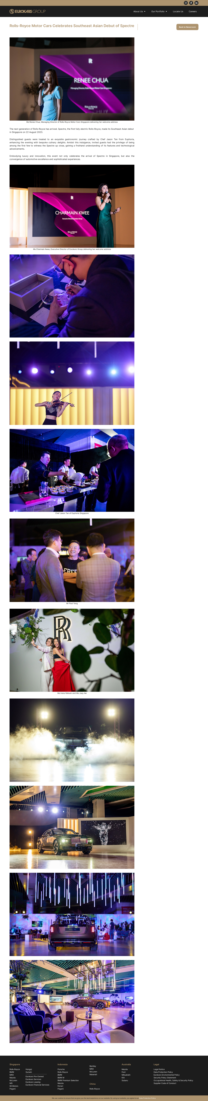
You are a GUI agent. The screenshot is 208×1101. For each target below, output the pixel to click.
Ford (123, 1072)
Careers (193, 11)
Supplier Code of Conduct (165, 1083)
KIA (123, 1077)
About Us (139, 11)
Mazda (13, 1077)
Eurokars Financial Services (37, 1085)
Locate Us (178, 11)
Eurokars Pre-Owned (35, 1076)
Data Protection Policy (163, 1072)
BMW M (61, 1077)
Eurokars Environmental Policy (167, 1075)
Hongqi (29, 1069)
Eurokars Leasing (33, 1082)
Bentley (93, 1066)
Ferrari (60, 1086)
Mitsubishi (126, 1075)
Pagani (13, 1089)
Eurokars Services (33, 1079)
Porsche (61, 1069)
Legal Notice (159, 1069)
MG (11, 1083)
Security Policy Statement (165, 1077)
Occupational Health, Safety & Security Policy (173, 1080)
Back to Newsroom (187, 27)
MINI (12, 1075)
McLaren (13, 1080)
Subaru (125, 1080)
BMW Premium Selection (68, 1080)
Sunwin (29, 1072)
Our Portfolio (159, 11)
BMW (12, 1072)
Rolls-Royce (15, 1069)
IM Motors (14, 1086)
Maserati (93, 1074)
